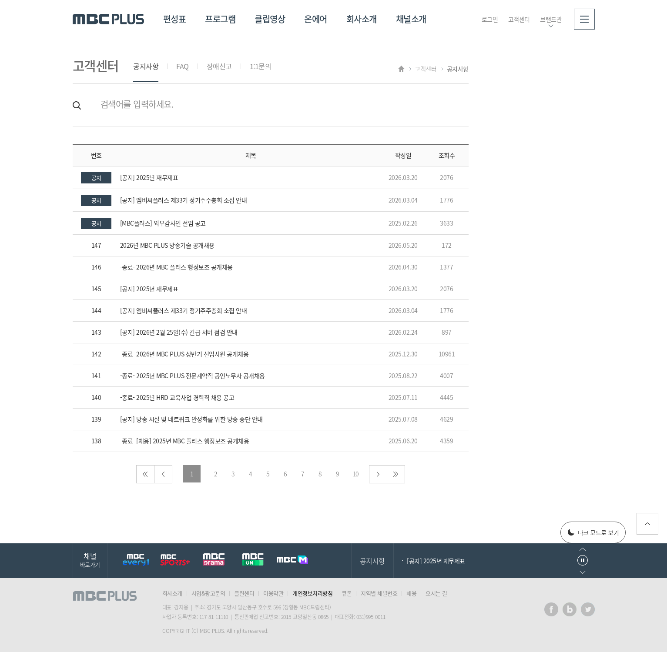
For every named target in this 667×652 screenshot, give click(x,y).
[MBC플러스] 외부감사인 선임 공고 (163, 223)
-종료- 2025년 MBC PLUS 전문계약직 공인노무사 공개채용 (192, 375)
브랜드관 (551, 19)
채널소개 (411, 19)
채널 (90, 560)
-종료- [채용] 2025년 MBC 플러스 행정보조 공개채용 (184, 440)
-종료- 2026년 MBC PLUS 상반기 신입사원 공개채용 (184, 353)
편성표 (174, 19)
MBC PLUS (108, 19)
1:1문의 (260, 66)
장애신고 (219, 66)
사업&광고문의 (208, 593)
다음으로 (378, 474)
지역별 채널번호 (379, 593)
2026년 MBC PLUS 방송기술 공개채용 (167, 245)
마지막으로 (396, 474)
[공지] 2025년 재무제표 (149, 177)
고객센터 (519, 19)
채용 (411, 593)
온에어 (315, 19)
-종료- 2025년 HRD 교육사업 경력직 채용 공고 (177, 397)
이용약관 (273, 593)
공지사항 (145, 66)
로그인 (490, 19)
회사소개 (361, 19)
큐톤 (347, 593)
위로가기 (647, 524)
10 (356, 473)
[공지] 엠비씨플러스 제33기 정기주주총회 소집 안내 (183, 200)
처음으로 (145, 474)
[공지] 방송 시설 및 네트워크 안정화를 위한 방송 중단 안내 (191, 419)
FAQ (182, 66)
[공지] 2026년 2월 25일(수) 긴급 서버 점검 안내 (179, 332)
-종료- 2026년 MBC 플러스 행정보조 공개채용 (176, 267)
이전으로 (163, 474)
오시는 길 (436, 593)
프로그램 (220, 19)
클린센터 (244, 593)
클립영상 (270, 19)
